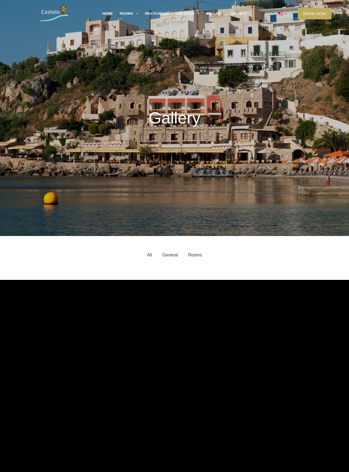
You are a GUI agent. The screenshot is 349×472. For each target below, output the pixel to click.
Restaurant (157, 13)
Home (107, 13)
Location (188, 13)
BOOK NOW (314, 13)
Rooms (130, 13)
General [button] (170, 255)
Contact (238, 13)
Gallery (214, 13)
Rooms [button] (195, 255)
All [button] (149, 255)
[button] (282, 13)
